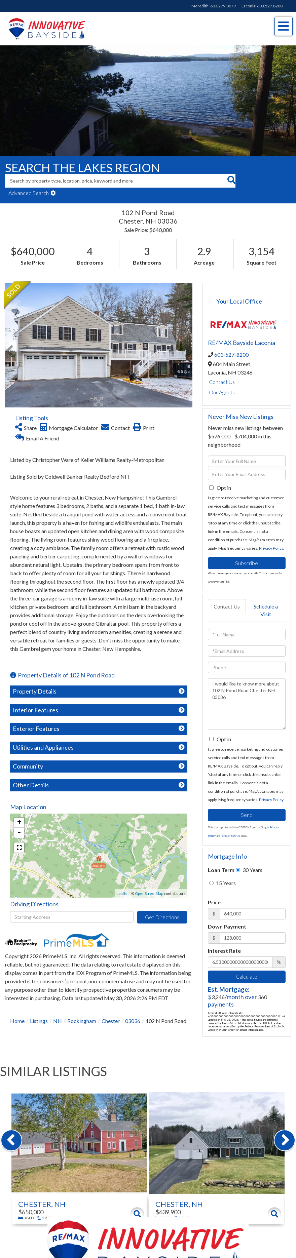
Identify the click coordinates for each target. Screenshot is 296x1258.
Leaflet (122, 893)
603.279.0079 (223, 5)
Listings (39, 1021)
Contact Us (222, 382)
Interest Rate (224, 950)
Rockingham (81, 1021)
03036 (132, 1021)
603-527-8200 (231, 354)
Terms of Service (230, 835)
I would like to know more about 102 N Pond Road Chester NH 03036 (247, 704)
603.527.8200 (270, 5)
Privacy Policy (271, 548)
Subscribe (246, 563)
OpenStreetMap (149, 893)
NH (57, 1021)
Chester (111, 1021)
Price (214, 902)
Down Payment (227, 926)
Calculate (246, 976)
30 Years (249, 870)
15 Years (222, 883)
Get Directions (162, 917)
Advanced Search (28, 193)
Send (247, 815)
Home (17, 1021)
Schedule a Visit (266, 610)
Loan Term (221, 870)
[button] (231, 181)
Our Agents (222, 392)
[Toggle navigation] (283, 26)
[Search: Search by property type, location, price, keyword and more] (116, 181)
